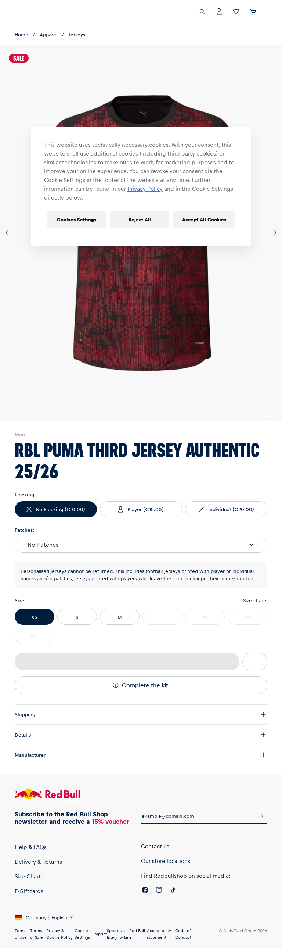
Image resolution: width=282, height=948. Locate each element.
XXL (247, 617)
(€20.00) (225, 509)
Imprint (100, 934)
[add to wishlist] (254, 661)
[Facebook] (145, 891)
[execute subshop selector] (268, 11)
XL (205, 617)
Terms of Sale (36, 934)
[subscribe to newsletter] (259, 816)
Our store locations (165, 861)
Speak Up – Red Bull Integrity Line (126, 934)
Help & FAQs (31, 847)
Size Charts (29, 876)
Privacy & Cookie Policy (59, 934)
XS (34, 617)
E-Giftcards (29, 891)
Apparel (48, 34)
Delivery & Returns (38, 861)
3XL (34, 636)
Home (21, 34)
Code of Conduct (183, 934)
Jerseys (77, 34)
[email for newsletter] (196, 816)
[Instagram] (159, 891)
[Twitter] (173, 891)
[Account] (219, 11)
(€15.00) (140, 509)
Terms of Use (21, 934)
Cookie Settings (82, 934)
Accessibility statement (159, 934)
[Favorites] (236, 11)
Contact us (155, 846)
